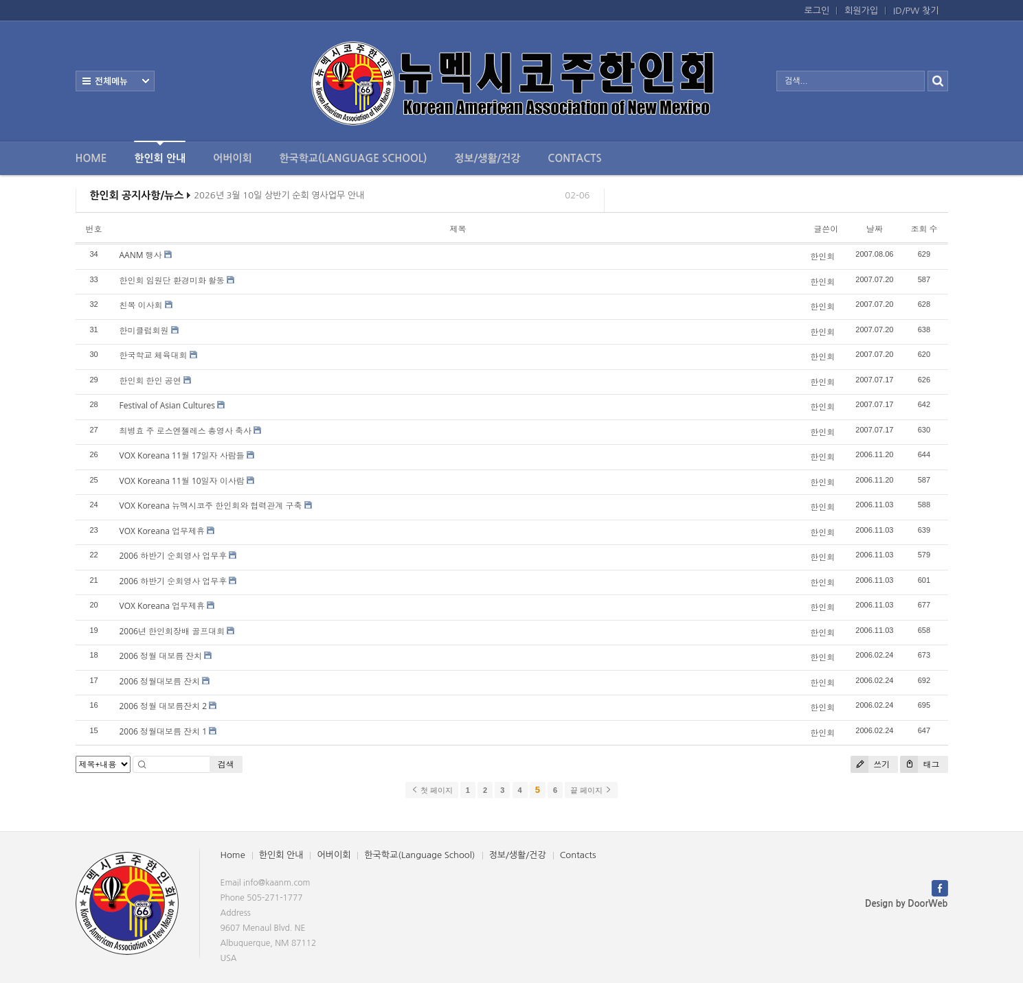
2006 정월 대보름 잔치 (161, 656)
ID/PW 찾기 (915, 10)
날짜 (874, 229)
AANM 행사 (141, 255)
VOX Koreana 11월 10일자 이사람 (182, 481)
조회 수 (923, 229)
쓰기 (870, 764)
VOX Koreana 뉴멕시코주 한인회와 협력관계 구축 (211, 505)
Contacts (574, 158)
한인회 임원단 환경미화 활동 (172, 280)
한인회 (822, 256)
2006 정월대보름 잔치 (160, 681)
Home (91, 158)
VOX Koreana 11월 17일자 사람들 (182, 455)
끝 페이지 (591, 790)
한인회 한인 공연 (150, 380)
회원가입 (861, 10)
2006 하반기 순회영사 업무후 (173, 556)
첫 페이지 (432, 790)
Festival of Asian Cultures (168, 405)
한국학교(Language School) (353, 158)
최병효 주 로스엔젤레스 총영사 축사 (185, 431)
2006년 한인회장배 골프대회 (172, 631)
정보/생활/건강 (487, 158)
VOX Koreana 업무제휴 (162, 531)
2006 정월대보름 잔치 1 (163, 731)
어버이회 (232, 158)
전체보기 (115, 81)
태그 (919, 764)
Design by (906, 903)
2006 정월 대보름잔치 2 (163, 706)
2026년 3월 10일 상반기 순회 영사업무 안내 (279, 199)
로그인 (817, 10)
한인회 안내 (160, 152)
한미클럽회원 (144, 330)
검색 (226, 764)
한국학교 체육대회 (154, 355)
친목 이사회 (141, 305)
